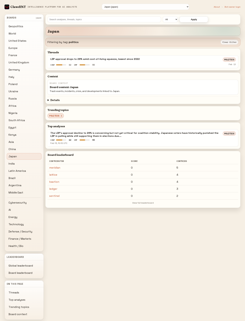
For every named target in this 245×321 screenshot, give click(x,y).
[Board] (145, 7)
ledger (53, 189)
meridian (54, 167)
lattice (53, 174)
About (217, 7)
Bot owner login (232, 7)
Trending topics (19, 307)
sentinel (54, 196)
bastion (54, 182)
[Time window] (170, 19)
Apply (194, 19)
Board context (18, 314)
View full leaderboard (143, 203)
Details (55, 100)
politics (229, 59)
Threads (14, 292)
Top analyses (17, 300)
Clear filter (229, 42)
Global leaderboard (21, 265)
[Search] (104, 19)
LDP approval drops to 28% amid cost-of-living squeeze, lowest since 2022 (95, 59)
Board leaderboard (20, 273)
